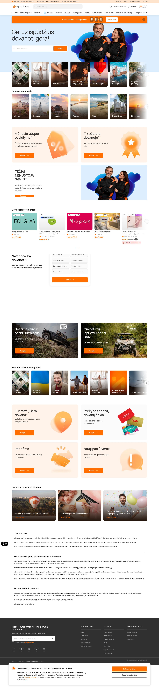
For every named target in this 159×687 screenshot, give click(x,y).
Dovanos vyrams (58, 260)
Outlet (87, 13)
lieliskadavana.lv (132, 658)
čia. (26, 679)
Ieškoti (60, 48)
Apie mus (84, 661)
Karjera (83, 654)
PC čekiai (67, 13)
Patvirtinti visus (129, 669)
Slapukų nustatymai (129, 675)
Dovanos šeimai (58, 272)
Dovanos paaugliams (60, 266)
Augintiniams (57, 254)
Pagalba (145, 1)
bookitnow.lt (131, 661)
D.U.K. (125, 1)
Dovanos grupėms (77, 272)
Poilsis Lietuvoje (97, 13)
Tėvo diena (48, 13)
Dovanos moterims (78, 254)
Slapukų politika (30, 677)
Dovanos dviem (76, 266)
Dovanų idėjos (26, 13)
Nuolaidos (59, 13)
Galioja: (127, 243)
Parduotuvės (108, 658)
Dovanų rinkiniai (78, 13)
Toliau (70, 280)
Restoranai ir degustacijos (124, 13)
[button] (146, 74)
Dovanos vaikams (77, 260)
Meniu (15, 13)
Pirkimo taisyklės (109, 661)
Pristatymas (108, 654)
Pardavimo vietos (135, 1)
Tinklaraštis (84, 658)
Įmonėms (118, 1)
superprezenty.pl (132, 654)
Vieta (37, 13)
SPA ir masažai (109, 13)
